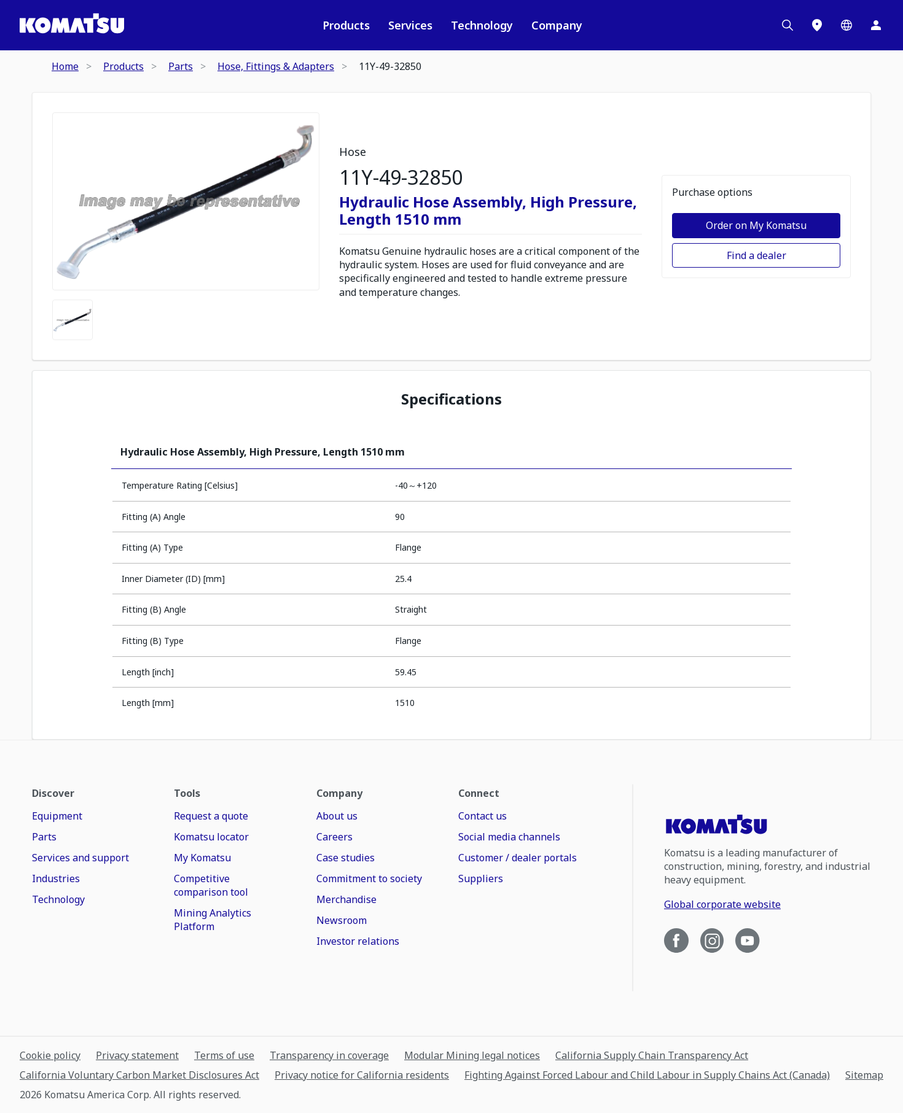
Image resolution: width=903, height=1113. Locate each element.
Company (556, 25)
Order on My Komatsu (756, 225)
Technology (482, 25)
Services (410, 25)
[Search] (787, 25)
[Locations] (817, 25)
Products (346, 25)
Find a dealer (756, 255)
